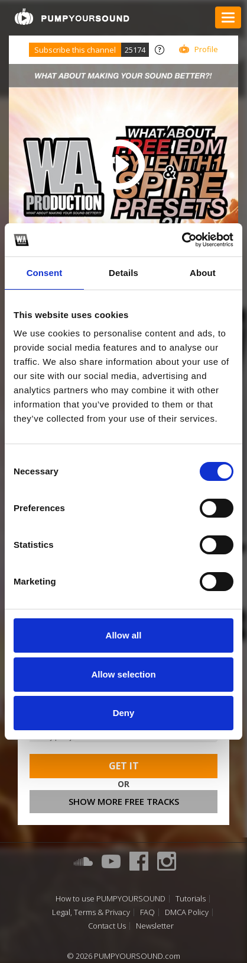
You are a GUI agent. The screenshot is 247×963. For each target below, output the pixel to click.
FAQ (147, 912)
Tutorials (191, 899)
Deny (124, 713)
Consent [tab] (45, 273)
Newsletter (155, 926)
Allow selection (123, 674)
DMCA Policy (187, 912)
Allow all (124, 635)
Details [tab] (123, 273)
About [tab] (203, 273)
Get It (124, 765)
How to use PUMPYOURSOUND (110, 899)
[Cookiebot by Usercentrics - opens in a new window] (181, 240)
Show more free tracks (124, 801)
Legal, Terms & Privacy (91, 912)
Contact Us (107, 926)
